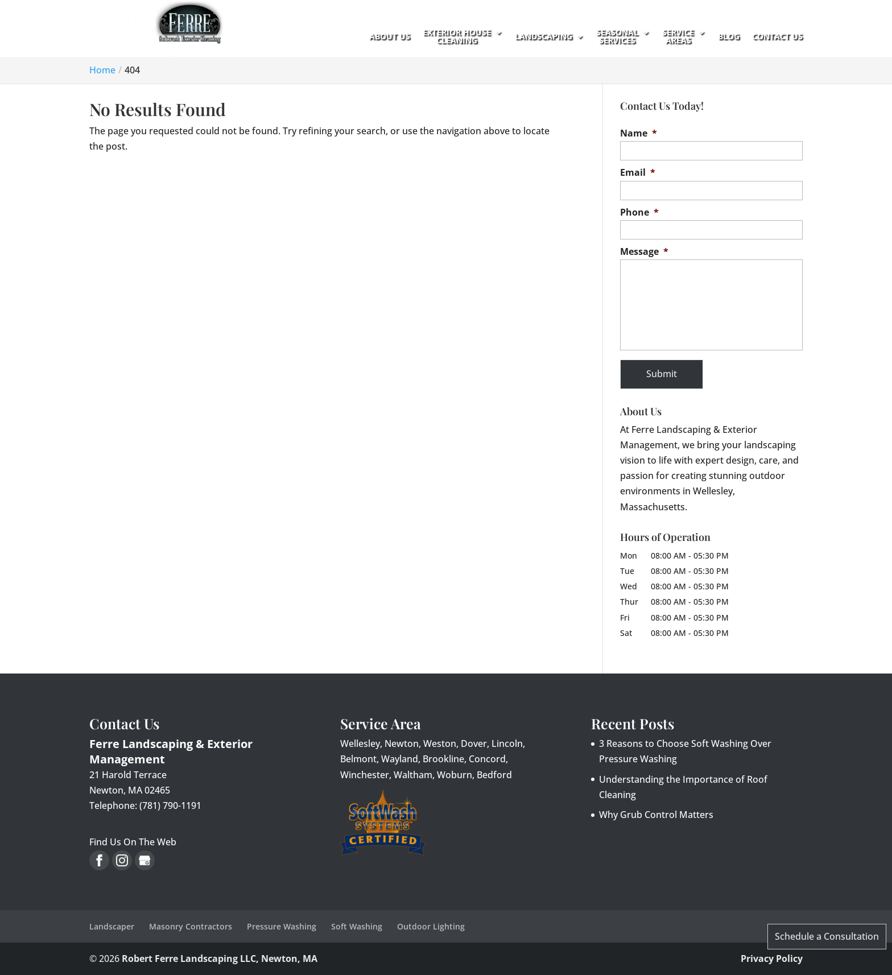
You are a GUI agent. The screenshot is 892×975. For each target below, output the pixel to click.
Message (644, 252)
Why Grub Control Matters (656, 814)
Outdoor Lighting (431, 926)
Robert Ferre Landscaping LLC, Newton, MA (219, 958)
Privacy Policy (772, 958)
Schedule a (827, 936)
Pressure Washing (281, 926)
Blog (729, 37)
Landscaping (543, 37)
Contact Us (777, 37)
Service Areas (678, 37)
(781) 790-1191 (203, 92)
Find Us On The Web (132, 842)
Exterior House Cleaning (457, 37)
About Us (389, 37)
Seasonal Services (617, 37)
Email (637, 173)
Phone (639, 212)
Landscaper (111, 926)
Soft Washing (356, 926)
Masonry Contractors (190, 926)
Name (638, 133)
